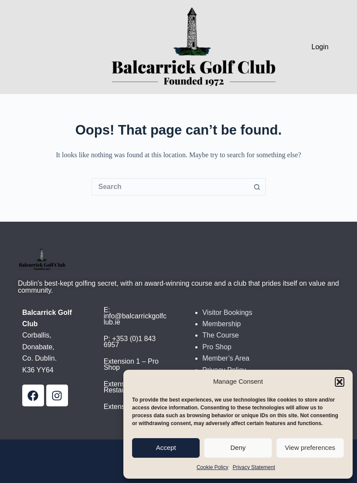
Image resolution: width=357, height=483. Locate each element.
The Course (220, 335)
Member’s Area (225, 358)
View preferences (310, 447)
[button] (339, 382)
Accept (166, 447)
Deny (237, 447)
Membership (221, 324)
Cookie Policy (212, 467)
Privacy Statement (254, 467)
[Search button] (257, 187)
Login (320, 47)
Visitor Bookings (227, 312)
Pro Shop (216, 347)
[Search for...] (170, 187)
